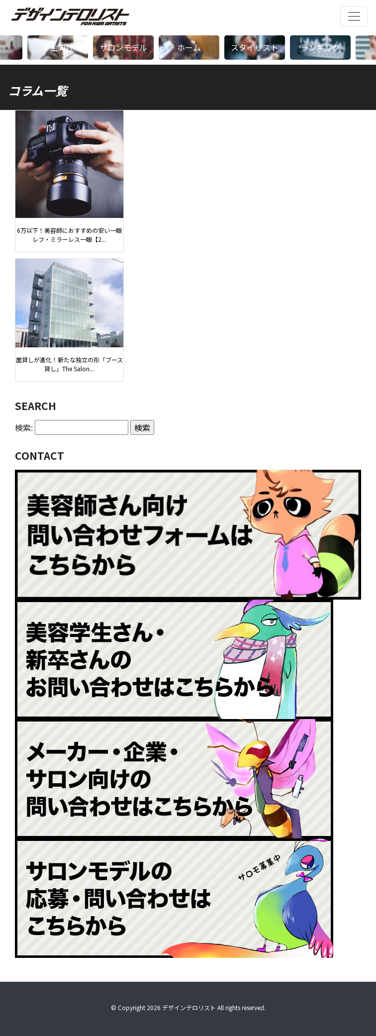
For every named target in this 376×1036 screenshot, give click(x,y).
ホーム (189, 47)
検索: (24, 427)
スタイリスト (255, 47)
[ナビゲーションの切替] (354, 16)
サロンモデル (123, 47)
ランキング (320, 47)
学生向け (58, 47)
